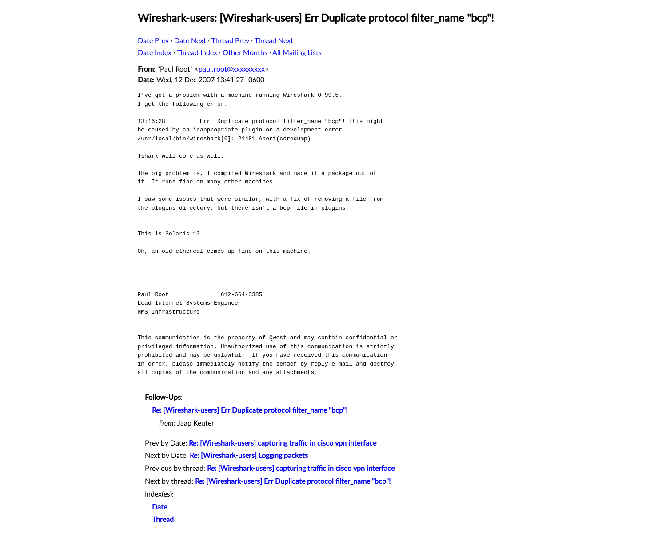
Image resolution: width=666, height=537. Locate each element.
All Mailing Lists (297, 52)
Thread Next (274, 40)
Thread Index (197, 52)
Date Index (154, 52)
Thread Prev (230, 40)
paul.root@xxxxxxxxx (232, 69)
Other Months (245, 52)
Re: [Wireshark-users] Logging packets (249, 455)
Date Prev (153, 40)
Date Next (190, 40)
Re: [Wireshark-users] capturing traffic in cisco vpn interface (282, 443)
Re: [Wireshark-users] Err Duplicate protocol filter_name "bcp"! (249, 410)
